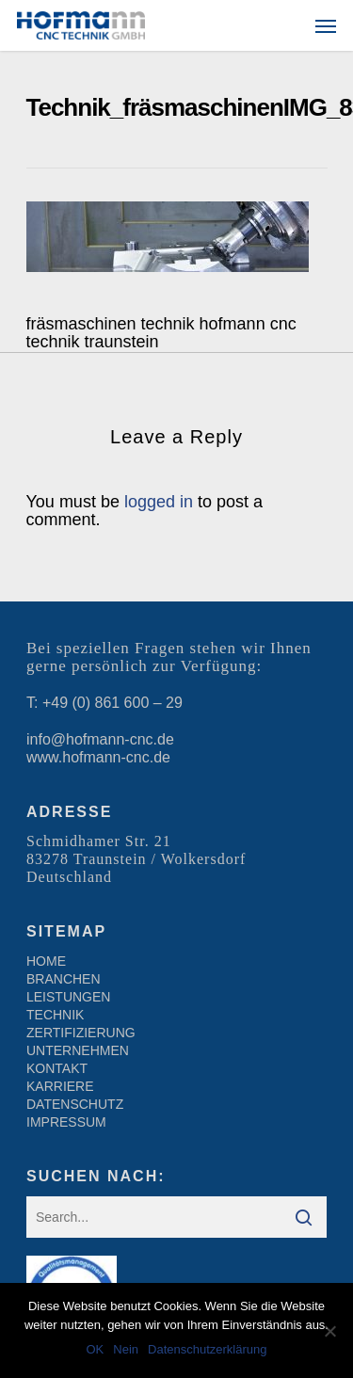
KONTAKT (57, 1068)
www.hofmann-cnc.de (98, 757)
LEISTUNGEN (68, 996)
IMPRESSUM (66, 1122)
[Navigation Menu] (325, 25)
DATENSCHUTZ (74, 1104)
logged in (158, 501)
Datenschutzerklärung (207, 1349)
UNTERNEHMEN (77, 1050)
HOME (46, 961)
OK (95, 1349)
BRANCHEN (63, 978)
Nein (125, 1349)
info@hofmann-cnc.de (100, 739)
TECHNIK (55, 1014)
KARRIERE (60, 1086)
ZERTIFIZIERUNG (81, 1032)
